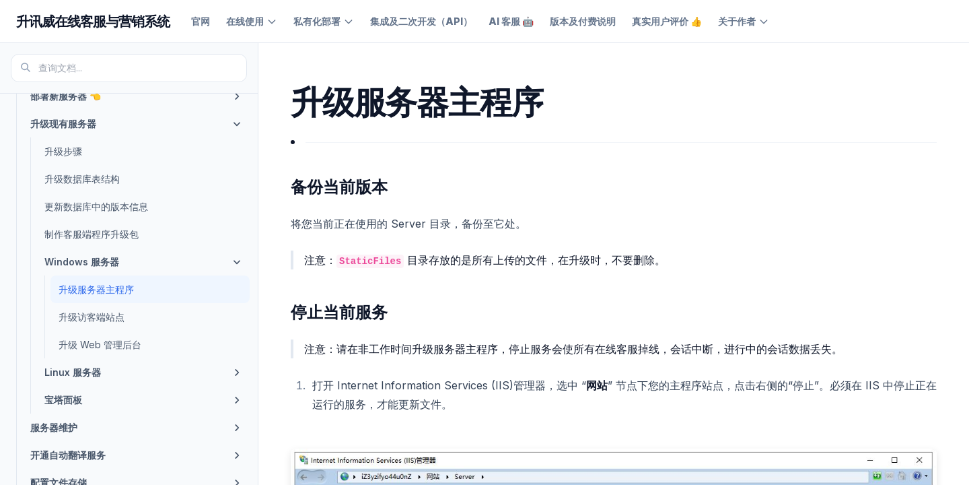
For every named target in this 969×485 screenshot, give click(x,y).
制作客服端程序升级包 (91, 234)
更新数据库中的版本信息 (96, 206)
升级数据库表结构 (82, 179)
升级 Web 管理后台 (100, 344)
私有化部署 (323, 21)
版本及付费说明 (583, 21)
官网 (200, 21)
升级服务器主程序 (96, 289)
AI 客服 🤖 (511, 21)
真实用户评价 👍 (667, 21)
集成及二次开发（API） (421, 21)
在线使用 (251, 21)
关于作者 (743, 21)
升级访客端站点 (91, 317)
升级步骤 (63, 151)
